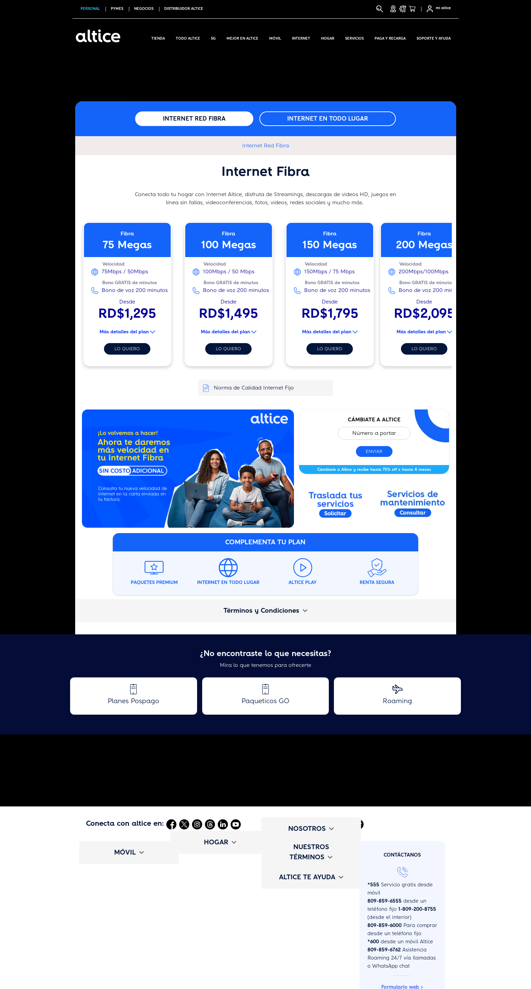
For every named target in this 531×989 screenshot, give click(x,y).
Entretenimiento (196, 917)
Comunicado (283, 870)
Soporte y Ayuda (434, 37)
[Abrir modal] (413, 505)
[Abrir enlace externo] (188, 471)
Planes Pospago (105, 882)
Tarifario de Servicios (294, 929)
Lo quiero (127, 349)
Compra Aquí (102, 858)
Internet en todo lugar (327, 118)
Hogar (327, 37)
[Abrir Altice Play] (359, 824)
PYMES (117, 8)
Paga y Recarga (390, 37)
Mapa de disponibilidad (206, 953)
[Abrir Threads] (210, 824)
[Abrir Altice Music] (345, 824)
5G (213, 37)
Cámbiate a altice (108, 953)
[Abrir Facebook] (171, 824)
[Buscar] (379, 9)
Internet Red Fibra (194, 118)
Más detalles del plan (127, 332)
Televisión (189, 882)
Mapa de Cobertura (110, 965)
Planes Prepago (105, 894)
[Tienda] (414, 9)
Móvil (275, 37)
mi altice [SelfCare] (443, 7)
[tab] (265, 610)
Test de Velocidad (199, 965)
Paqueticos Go (103, 906)
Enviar (374, 451)
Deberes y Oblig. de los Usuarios (308, 953)
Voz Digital (190, 906)
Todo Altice (188, 37)
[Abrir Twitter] (184, 824)
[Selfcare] (427, 9)
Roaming (97, 917)
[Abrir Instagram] (197, 824)
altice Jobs (281, 882)
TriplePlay (189, 858)
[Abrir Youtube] (236, 824)
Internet (301, 37)
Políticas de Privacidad (296, 965)
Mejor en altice (242, 37)
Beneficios (98, 941)
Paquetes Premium (200, 894)
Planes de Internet (199, 870)
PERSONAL (90, 8)
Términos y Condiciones (265, 610)
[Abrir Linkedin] (223, 824)
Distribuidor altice (183, 8)
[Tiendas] (393, 9)
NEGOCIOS (143, 8)
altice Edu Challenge (293, 894)
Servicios (354, 37)
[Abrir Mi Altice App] (330, 824)
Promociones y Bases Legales (304, 941)
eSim (92, 929)
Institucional (283, 858)
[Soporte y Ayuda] (402, 9)
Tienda (158, 37)
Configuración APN (109, 977)
